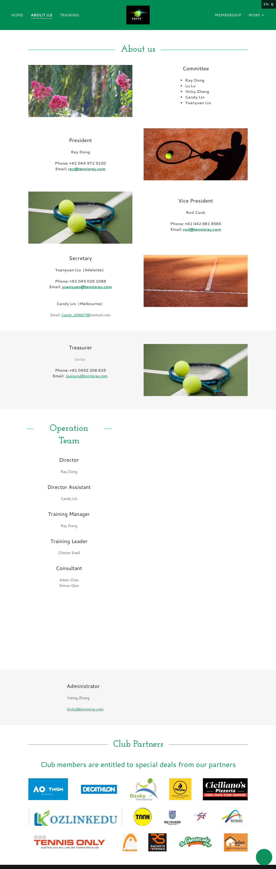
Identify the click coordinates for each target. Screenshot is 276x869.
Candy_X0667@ (75, 314)
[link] (137, 14)
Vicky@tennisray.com (85, 709)
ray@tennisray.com (86, 168)
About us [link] (41, 15)
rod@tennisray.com (202, 229)
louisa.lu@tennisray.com (87, 375)
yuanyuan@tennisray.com (87, 286)
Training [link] (69, 15)
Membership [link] (228, 15)
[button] (257, 15)
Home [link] (17, 15)
